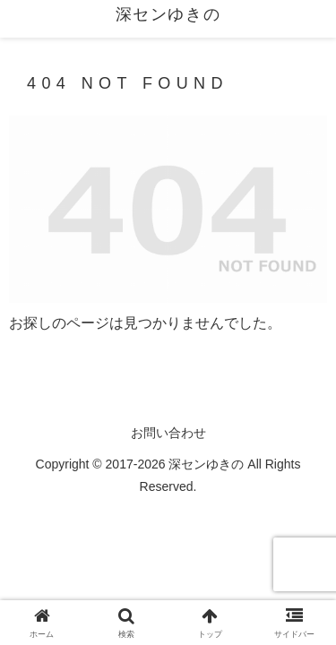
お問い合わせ (168, 433)
